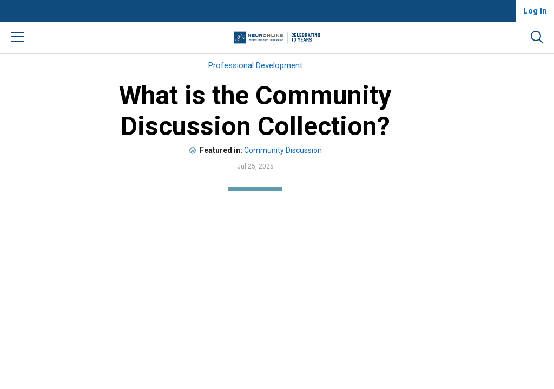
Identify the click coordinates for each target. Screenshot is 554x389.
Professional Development (255, 65)
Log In (535, 11)
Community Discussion (283, 150)
